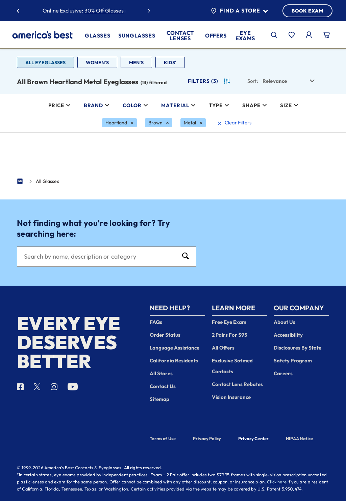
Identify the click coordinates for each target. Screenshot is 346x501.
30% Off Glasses (104, 10)
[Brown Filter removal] (158, 122)
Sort (252, 81)
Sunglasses (136, 35)
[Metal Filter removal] (193, 122)
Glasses (97, 35)
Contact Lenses (180, 35)
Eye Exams (245, 35)
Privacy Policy (207, 438)
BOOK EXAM (307, 11)
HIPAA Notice (299, 438)
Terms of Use (163, 438)
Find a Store (239, 10)
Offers (216, 35)
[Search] (100, 256)
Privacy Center (253, 439)
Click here (277, 481)
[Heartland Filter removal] (119, 122)
